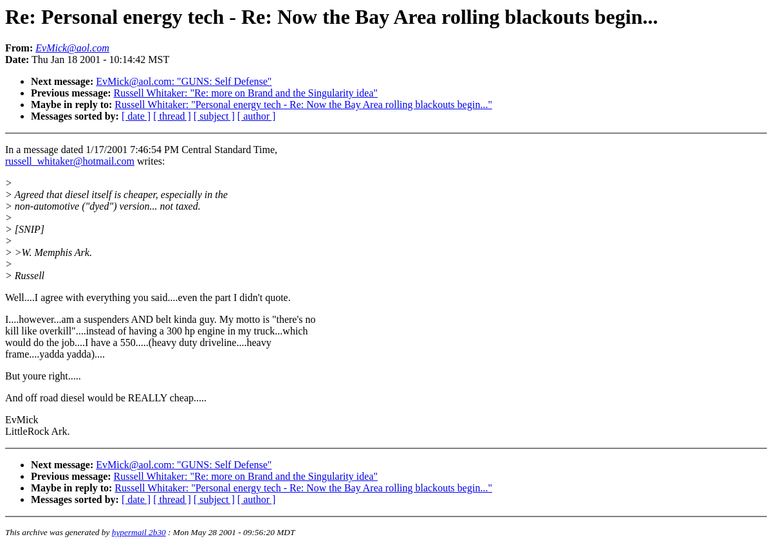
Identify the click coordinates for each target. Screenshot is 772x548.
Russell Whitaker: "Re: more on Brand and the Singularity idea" (246, 92)
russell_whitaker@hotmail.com (69, 161)
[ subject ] (214, 116)
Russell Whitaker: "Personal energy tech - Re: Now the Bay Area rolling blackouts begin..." (303, 104)
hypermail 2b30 (139, 532)
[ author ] (256, 116)
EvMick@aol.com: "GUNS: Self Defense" (183, 81)
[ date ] (136, 116)
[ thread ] (172, 116)
